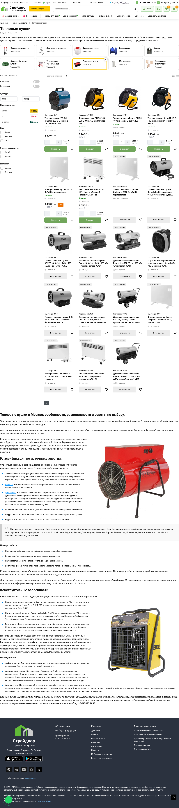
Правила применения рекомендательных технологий (152, 739)
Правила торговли (142, 745)
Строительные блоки (157, 16)
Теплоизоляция (87, 16)
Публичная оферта (142, 749)
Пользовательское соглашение (148, 735)
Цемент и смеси (124, 16)
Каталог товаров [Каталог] (38, 9)
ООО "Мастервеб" (44, 801)
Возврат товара (98, 738)
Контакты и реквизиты (101, 758)
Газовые (9, 484)
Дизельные (10, 492)
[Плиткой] (173, 76)
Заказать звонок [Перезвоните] (96, 2)
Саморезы (139, 16)
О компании (96, 746)
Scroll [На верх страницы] (173, 797)
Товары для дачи (51, 16)
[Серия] (20, 111)
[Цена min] (9, 98)
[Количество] (53, 142)
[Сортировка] (55, 76)
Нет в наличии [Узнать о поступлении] (124, 220)
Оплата (94, 735)
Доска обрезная (70, 16)
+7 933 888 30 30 (148, 2)
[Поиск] (135, 8)
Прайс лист (49, 2)
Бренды (37, 2)
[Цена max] (31, 98)
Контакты (62, 2)
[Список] (177, 76)
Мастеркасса (30, 778)
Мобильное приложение (102, 754)
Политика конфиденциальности (148, 731)
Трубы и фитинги (105, 16)
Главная (4, 23)
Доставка (95, 731)
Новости (95, 750)
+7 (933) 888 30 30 (65, 730)
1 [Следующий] (46, 403)
